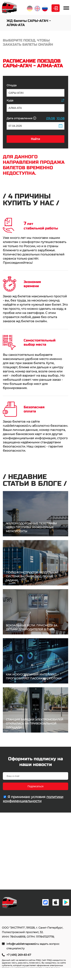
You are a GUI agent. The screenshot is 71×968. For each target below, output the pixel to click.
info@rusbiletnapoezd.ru (23, 944)
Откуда (11, 85)
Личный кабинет (55, 8)
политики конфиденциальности (33, 799)
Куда (10, 100)
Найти (35, 139)
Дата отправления (21, 118)
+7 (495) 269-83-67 (18, 954)
